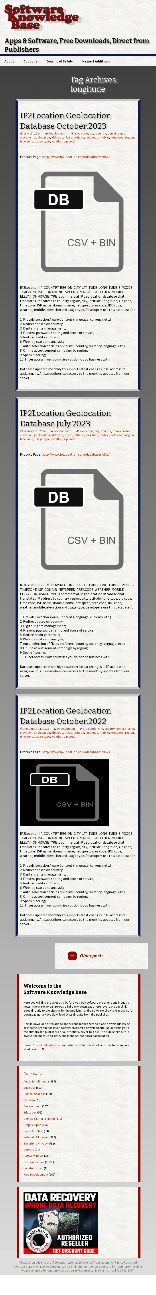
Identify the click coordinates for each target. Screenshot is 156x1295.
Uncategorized (33, 1168)
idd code (57, 137)
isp (70, 137)
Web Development (36, 1174)
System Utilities (34, 1162)
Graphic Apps (32, 1125)
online (38, 1270)
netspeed (117, 137)
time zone (26, 141)
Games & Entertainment (39, 1119)
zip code (69, 141)
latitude (79, 137)
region (129, 137)
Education (30, 1112)
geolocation (42, 137)
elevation (26, 137)
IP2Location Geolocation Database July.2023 (65, 418)
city (91, 133)
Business (30, 1088)
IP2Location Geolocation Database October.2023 (65, 121)
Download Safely (60, 61)
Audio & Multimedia (36, 1081)
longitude (92, 137)
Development (57, 133)
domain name (116, 133)
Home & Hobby (33, 1131)
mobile (104, 137)
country (101, 133)
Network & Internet (36, 1137)
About (9, 61)
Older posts (85, 955)
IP (66, 137)
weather (56, 141)
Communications (34, 1094)
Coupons (30, 61)
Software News (33, 1156)
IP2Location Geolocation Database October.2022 (65, 716)
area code (81, 133)
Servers (29, 1150)
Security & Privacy (36, 1143)
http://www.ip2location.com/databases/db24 (76, 156)
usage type (42, 141)
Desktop (29, 1100)
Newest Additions (96, 61)
